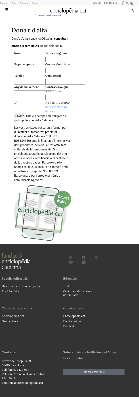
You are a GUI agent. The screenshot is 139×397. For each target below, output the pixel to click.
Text (66, 286)
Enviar (19, 116)
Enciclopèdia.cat (74, 316)
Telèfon (19, 75)
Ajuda (35, 3)
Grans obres (10, 321)
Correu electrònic (57, 64)
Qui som (4, 3)
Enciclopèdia (10, 291)
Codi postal (53, 75)
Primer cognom (56, 53)
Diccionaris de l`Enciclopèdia (21, 286)
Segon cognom (24, 64)
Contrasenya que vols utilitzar (57, 89)
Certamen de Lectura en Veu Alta (77, 293)
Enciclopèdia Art (13, 316)
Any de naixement (26, 87)
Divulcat (97, 3)
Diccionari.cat (110, 3)
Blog (14, 3)
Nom (17, 53)
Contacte (24, 3)
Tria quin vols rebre (94, 372)
